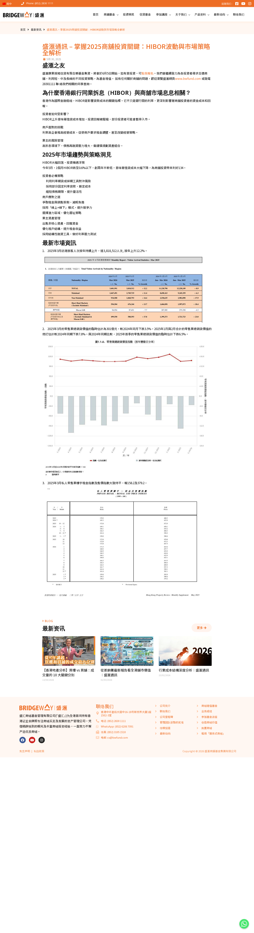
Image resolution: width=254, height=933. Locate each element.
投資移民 (128, 14)
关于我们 (181, 14)
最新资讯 (36, 29)
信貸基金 (145, 14)
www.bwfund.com (188, 78)
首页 (95, 14)
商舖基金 (109, 14)
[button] (202, 627)
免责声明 (24, 751)
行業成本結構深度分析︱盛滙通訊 (184, 670)
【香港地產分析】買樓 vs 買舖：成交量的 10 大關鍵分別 (68, 672)
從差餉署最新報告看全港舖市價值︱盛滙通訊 (126, 672)
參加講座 (161, 14)
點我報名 (147, 73)
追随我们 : (226, 3)
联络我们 (238, 14)
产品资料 (200, 14)
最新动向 (219, 14)
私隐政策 (39, 751)
